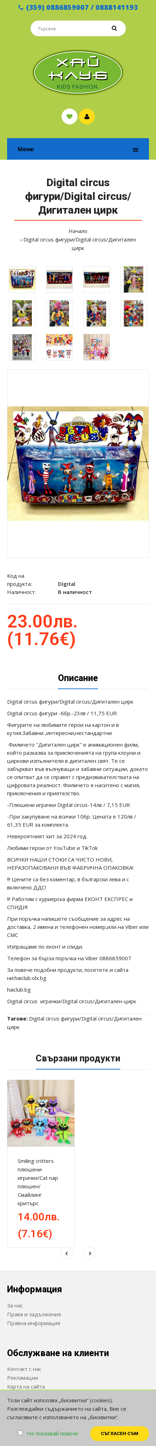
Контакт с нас (24, 1368)
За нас (15, 1305)
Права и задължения (34, 1314)
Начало (78, 230)
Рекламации (22, 1377)
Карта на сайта (26, 1386)
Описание (78, 678)
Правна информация (33, 1322)
